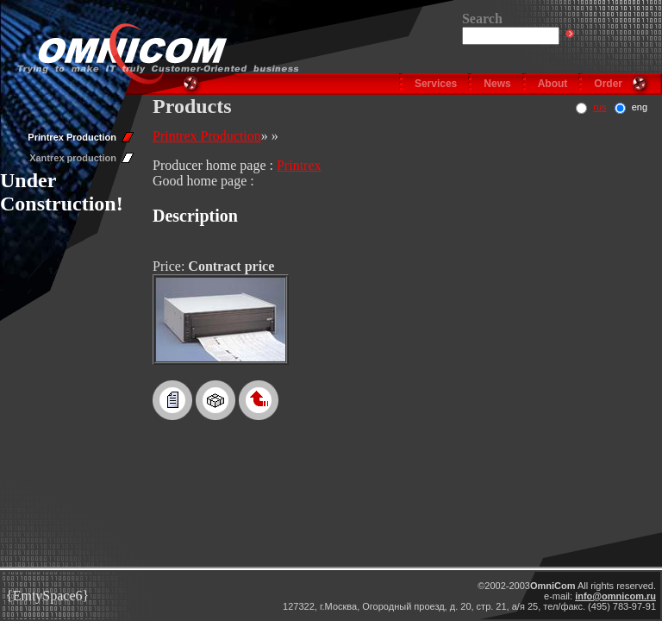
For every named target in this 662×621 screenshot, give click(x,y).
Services (436, 84)
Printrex (299, 165)
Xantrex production (72, 158)
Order (608, 84)
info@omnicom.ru (615, 596)
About (553, 84)
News (497, 84)
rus (599, 107)
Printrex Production (72, 137)
